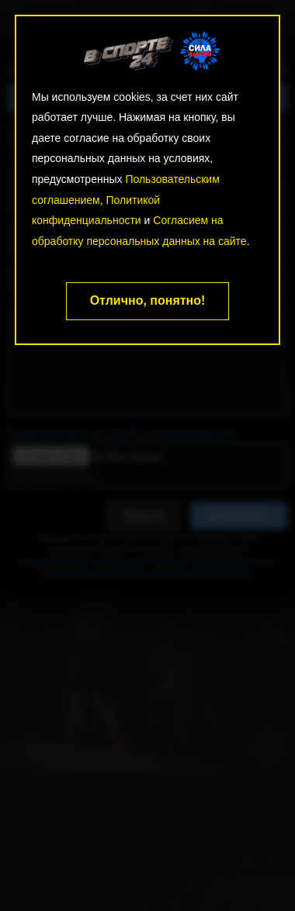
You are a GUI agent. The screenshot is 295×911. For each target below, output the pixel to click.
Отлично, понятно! (148, 300)
